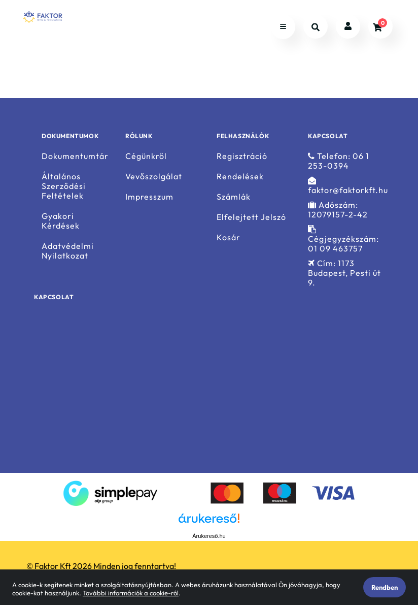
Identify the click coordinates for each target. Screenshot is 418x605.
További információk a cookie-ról (131, 593)
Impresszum (149, 197)
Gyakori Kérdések (61, 221)
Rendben (384, 587)
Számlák (234, 197)
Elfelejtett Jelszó (251, 217)
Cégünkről (146, 156)
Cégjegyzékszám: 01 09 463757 (343, 239)
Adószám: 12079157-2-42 (338, 209)
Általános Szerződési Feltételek (64, 186)
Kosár (228, 237)
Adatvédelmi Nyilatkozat (68, 251)
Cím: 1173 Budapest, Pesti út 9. (344, 273)
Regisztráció (242, 156)
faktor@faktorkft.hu (348, 185)
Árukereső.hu (208, 536)
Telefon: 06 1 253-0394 (338, 161)
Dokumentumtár (75, 156)
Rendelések (240, 176)
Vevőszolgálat (153, 176)
